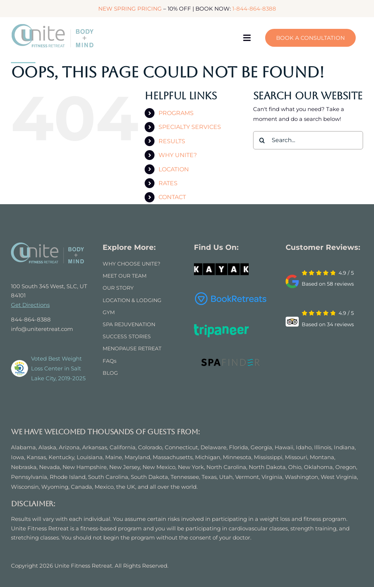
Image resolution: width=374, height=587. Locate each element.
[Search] (262, 140)
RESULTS (172, 141)
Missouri (296, 457)
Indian (342, 447)
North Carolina (226, 467)
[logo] (53, 26)
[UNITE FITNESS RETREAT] (47, 245)
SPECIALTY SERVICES (190, 126)
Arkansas (94, 447)
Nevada (49, 467)
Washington (301, 476)
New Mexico (158, 467)
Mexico (104, 486)
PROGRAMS (176, 113)
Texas (209, 476)
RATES (168, 183)
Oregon (345, 467)
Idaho (304, 447)
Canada (81, 486)
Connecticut (181, 447)
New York (191, 467)
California (123, 447)
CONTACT (172, 197)
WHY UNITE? (178, 155)
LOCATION (174, 169)
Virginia (272, 476)
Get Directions (30, 304)
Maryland (137, 457)
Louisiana (90, 457)
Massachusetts (172, 457)
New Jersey (124, 467)
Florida (238, 447)
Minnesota (237, 457)
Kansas (36, 457)
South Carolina (108, 476)
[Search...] (308, 140)
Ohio (294, 467)
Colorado (150, 447)
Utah (226, 476)
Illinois (322, 447)
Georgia (261, 447)
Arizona (69, 447)
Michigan (207, 457)
